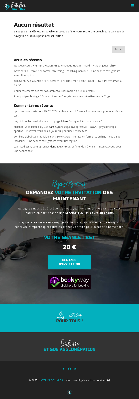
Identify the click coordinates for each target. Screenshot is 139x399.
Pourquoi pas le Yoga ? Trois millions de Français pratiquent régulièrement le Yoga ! (62, 96)
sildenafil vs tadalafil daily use (31, 126)
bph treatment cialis (25, 111)
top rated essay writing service (32, 146)
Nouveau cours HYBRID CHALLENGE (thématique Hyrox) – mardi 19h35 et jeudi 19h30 (65, 65)
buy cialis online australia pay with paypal (38, 121)
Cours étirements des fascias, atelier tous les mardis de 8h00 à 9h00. (54, 91)
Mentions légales (76, 380)
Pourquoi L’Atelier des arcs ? (85, 121)
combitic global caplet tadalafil (31, 136)
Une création (100, 380)
